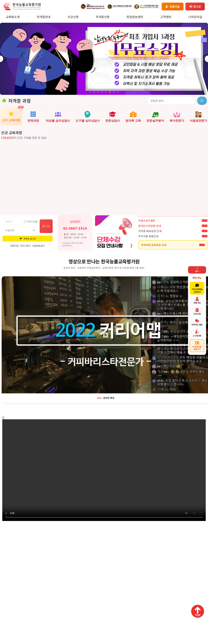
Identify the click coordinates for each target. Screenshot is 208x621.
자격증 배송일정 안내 (150, 231)
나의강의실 (195, 17)
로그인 (46, 226)
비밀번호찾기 (38, 245)
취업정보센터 (135, 17)
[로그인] (195, 6)
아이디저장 (31, 221)
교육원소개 (13, 17)
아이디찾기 (25, 245)
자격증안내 (44, 17)
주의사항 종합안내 (148, 236)
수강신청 (73, 17)
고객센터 (165, 17)
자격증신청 (103, 17)
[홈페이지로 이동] (22, 9)
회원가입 (14, 245)
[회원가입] (172, 6)
